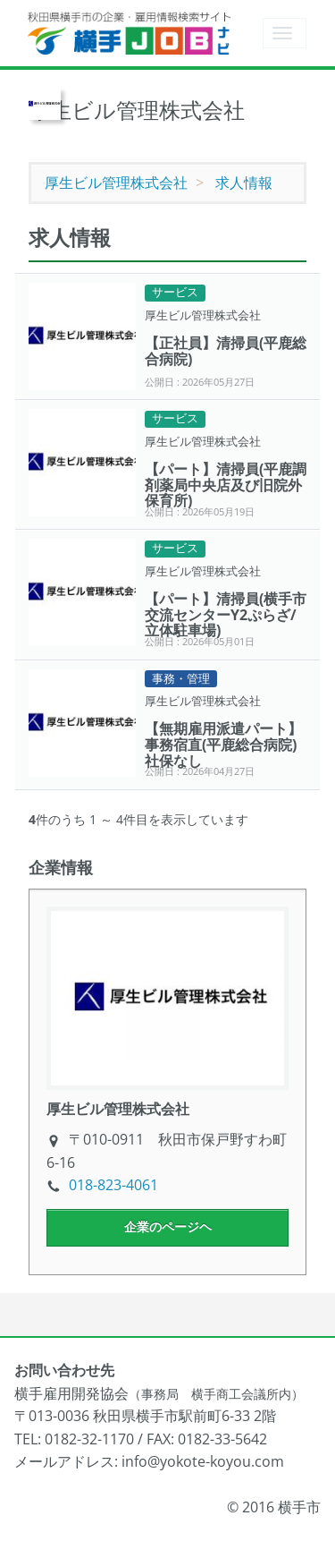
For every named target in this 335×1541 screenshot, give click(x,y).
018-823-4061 (113, 1185)
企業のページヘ (168, 1226)
